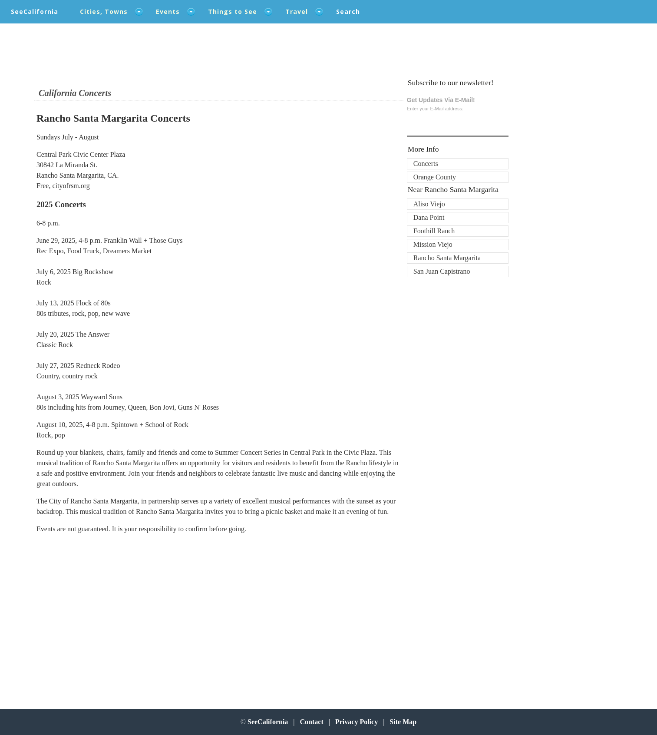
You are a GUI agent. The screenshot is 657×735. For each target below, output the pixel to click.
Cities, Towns (104, 11)
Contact (312, 721)
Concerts (425, 163)
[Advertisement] (93, 610)
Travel (296, 11)
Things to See (232, 11)
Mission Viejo (432, 244)
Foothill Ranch (434, 231)
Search (348, 11)
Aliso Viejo (429, 204)
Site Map (403, 721)
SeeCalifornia (34, 11)
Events (168, 11)
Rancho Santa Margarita (447, 258)
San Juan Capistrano (441, 271)
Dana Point (429, 217)
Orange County (434, 177)
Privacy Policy (356, 721)
